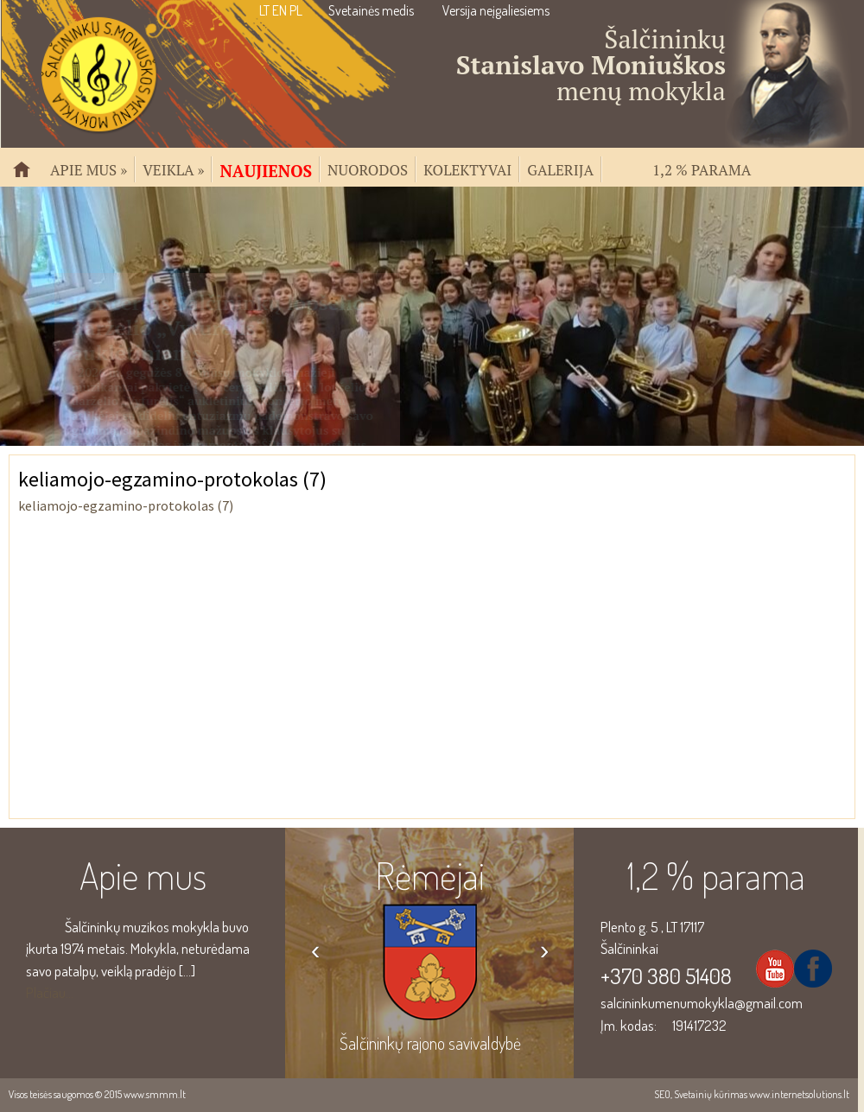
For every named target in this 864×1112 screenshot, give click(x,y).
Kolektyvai (467, 168)
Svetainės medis (371, 10)
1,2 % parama (701, 168)
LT (264, 10)
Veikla (173, 168)
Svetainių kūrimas (710, 1094)
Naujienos (265, 169)
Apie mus (88, 168)
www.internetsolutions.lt (799, 1094)
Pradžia (28, 177)
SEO (662, 1094)
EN (279, 10)
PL (295, 10)
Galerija (560, 168)
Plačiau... (49, 992)
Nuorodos (367, 168)
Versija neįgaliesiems (496, 10)
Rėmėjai (430, 875)
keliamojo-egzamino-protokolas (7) (125, 505)
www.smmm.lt (155, 1094)
